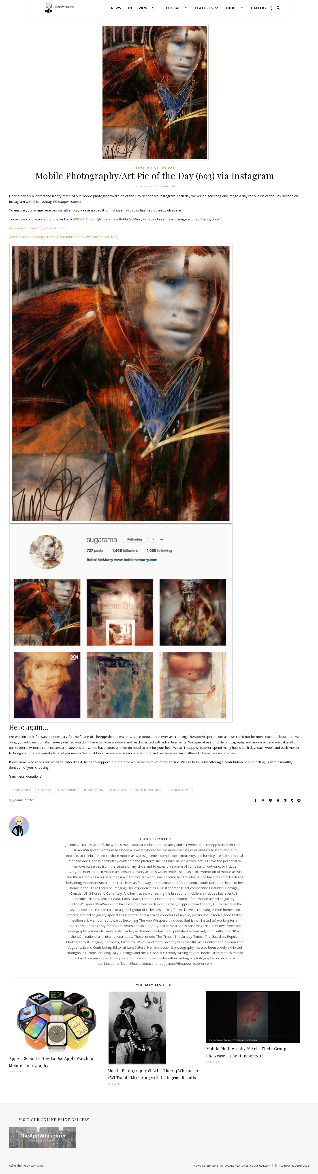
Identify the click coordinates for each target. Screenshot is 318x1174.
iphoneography (93, 790)
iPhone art (44, 790)
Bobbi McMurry (21, 790)
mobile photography (147, 790)
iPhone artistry (67, 790)
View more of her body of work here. (37, 228)
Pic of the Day (161, 168)
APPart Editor (84, 219)
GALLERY (259, 8)
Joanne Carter (119, 790)
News (116, 8)
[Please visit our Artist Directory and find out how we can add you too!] (63, 236)
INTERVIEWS (138, 8)
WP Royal (37, 1166)
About (231, 8)
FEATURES (204, 8)
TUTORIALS (172, 8)
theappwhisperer (179, 790)
